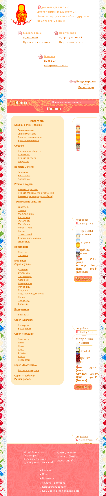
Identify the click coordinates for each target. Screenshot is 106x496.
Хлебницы (23, 280)
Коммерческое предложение (60, 490)
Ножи (21, 346)
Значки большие (27, 134)
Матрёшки (24, 224)
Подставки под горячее (31, 294)
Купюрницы (24, 328)
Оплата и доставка (53, 482)
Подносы (23, 290)
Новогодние (21, 247)
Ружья (21, 356)
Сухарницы (24, 273)
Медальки (23, 161)
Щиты (21, 350)
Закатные (23, 172)
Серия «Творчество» (25, 365)
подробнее (82, 220)
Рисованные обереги (29, 151)
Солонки (23, 304)
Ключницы (20, 261)
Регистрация (86, 87)
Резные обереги (27, 158)
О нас (45, 474)
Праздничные (21, 309)
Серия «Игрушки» (24, 334)
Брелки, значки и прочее (28, 125)
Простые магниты (24, 167)
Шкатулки (23, 325)
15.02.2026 (30, 38)
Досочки (23, 269)
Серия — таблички (24, 376)
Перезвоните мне (71, 42)
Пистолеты (24, 360)
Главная (47, 470)
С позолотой (25, 235)
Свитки (22, 210)
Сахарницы (24, 301)
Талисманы (24, 155)
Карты (21, 231)
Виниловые (24, 176)
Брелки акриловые (28, 140)
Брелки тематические (30, 137)
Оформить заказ (56, 66)
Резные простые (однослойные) (35, 196)
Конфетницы (25, 283)
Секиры (22, 353)
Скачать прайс (66, 460)
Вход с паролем (86, 81)
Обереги (19, 146)
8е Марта (23, 315)
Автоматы (23, 339)
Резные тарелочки (28, 189)
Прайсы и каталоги (36, 42)
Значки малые (26, 130)
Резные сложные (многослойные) (36, 193)
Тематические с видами (27, 202)
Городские (24, 242)
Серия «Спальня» (23, 320)
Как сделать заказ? (54, 486)
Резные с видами (23, 184)
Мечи (21, 343)
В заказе (49, 56)
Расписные (24, 217)
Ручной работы (22, 379)
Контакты (48, 478)
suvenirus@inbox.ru (69, 456)
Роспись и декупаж (28, 370)
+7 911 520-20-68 (67, 452)
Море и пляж (25, 228)
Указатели (23, 207)
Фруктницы (24, 287)
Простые (23, 252)
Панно (21, 297)
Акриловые (24, 179)
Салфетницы (25, 276)
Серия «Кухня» (22, 264)
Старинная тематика (29, 238)
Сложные (23, 255)
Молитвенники (26, 214)
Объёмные (24, 221)
